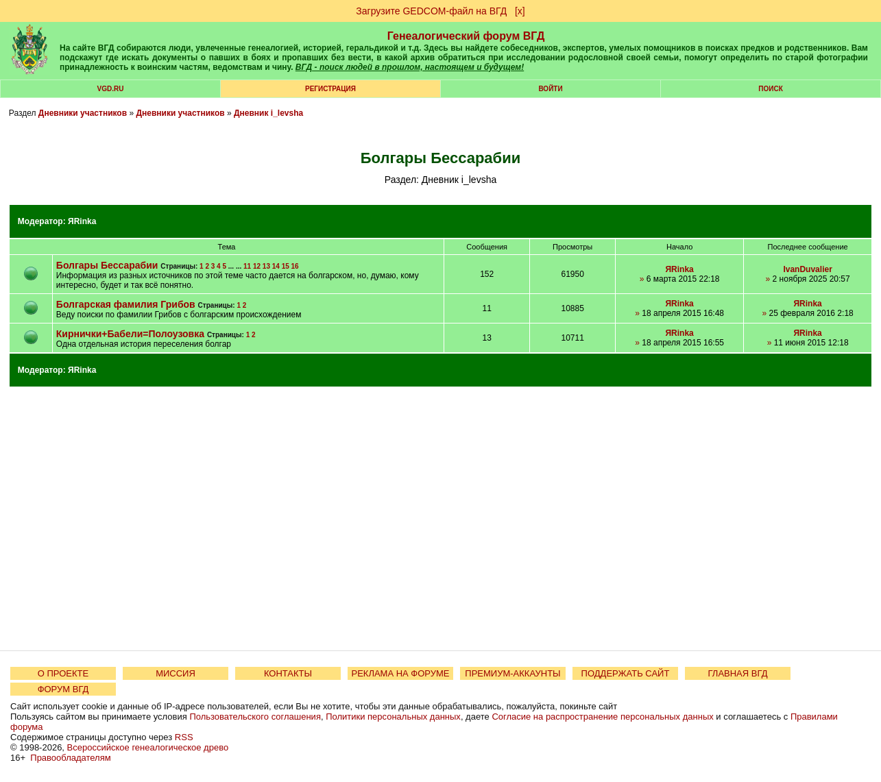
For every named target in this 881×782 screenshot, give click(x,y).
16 (295, 266)
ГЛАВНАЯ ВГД (738, 673)
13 (266, 266)
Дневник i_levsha (268, 113)
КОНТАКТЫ (288, 673)
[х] (520, 10)
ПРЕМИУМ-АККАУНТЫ (512, 673)
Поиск (770, 89)
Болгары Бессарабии (107, 265)
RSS (184, 737)
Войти (550, 89)
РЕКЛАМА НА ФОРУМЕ (400, 673)
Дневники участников (82, 113)
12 (257, 266)
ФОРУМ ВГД (63, 689)
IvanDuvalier (807, 269)
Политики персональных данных (393, 716)
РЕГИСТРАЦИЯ (330, 89)
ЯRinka (82, 221)
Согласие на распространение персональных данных (602, 716)
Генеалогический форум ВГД (466, 36)
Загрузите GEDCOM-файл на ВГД (431, 10)
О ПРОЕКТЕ (63, 673)
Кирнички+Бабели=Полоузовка (130, 333)
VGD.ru (110, 89)
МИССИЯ (175, 673)
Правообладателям (70, 758)
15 (285, 266)
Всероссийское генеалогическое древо (148, 747)
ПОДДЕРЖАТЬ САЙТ (625, 673)
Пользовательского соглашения (255, 716)
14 (276, 266)
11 (247, 266)
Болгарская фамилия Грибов (125, 304)
